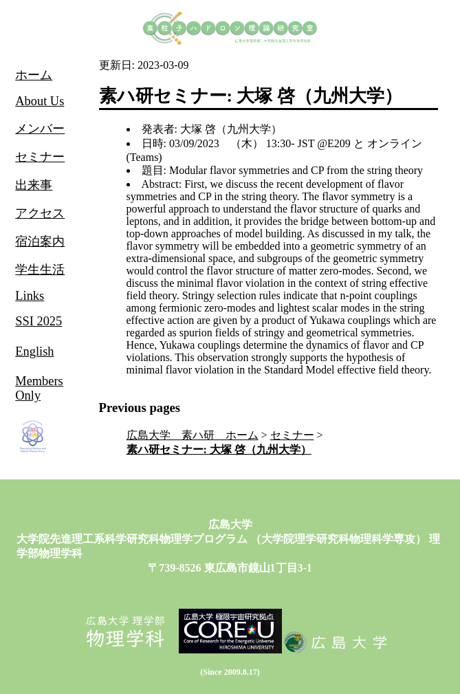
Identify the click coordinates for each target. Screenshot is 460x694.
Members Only (39, 388)
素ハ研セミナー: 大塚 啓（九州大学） (219, 449)
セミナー (292, 435)
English (34, 351)
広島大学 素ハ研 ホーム (193, 435)
